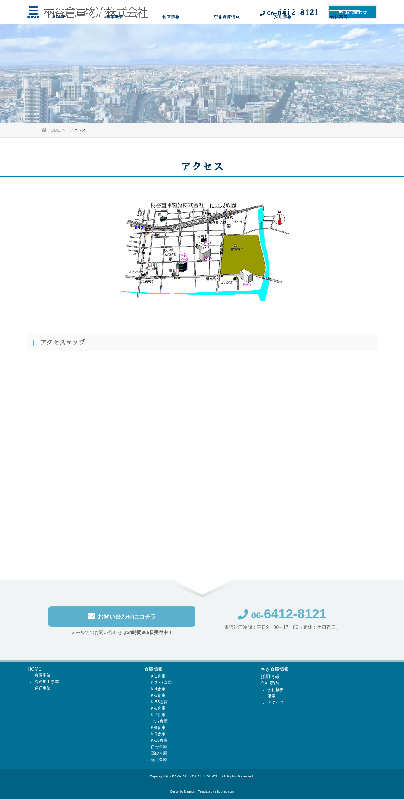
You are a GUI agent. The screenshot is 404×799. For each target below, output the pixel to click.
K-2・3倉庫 (161, 682)
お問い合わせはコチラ (122, 617)
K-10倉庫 (159, 740)
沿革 (271, 696)
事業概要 (115, 33)
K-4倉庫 (158, 689)
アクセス (275, 702)
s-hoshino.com (224, 791)
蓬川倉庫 (159, 759)
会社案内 (339, 33)
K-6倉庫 (158, 708)
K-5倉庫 (158, 695)
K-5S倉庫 (159, 701)
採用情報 (283, 33)
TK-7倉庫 (159, 721)
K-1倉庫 (158, 676)
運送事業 (42, 688)
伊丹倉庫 (159, 746)
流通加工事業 (46, 681)
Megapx (189, 791)
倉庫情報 (171, 33)
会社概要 (275, 689)
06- (282, 616)
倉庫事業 (42, 675)
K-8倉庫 (158, 727)
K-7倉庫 (158, 714)
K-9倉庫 (158, 734)
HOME (59, 33)
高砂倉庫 (159, 753)
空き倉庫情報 (227, 33)
